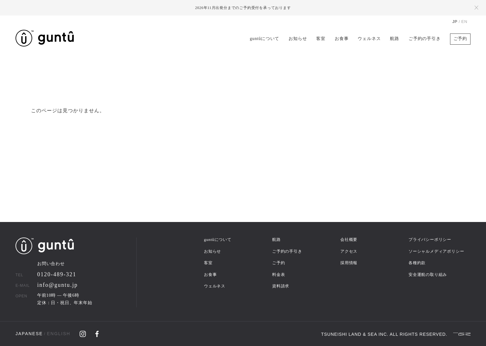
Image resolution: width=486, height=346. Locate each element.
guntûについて (264, 38)
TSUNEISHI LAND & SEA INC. (354, 333)
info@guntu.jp (57, 285)
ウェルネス (369, 38)
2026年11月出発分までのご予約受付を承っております (243, 8)
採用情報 (348, 262)
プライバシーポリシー (430, 239)
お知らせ (298, 38)
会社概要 (348, 239)
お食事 (341, 38)
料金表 (278, 274)
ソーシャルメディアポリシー (436, 251)
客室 (320, 38)
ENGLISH (58, 333)
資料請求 (280, 286)
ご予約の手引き (425, 38)
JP (454, 21)
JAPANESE (29, 333)
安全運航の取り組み (428, 274)
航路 (394, 38)
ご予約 (460, 38)
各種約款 (417, 262)
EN (464, 21)
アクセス (348, 251)
